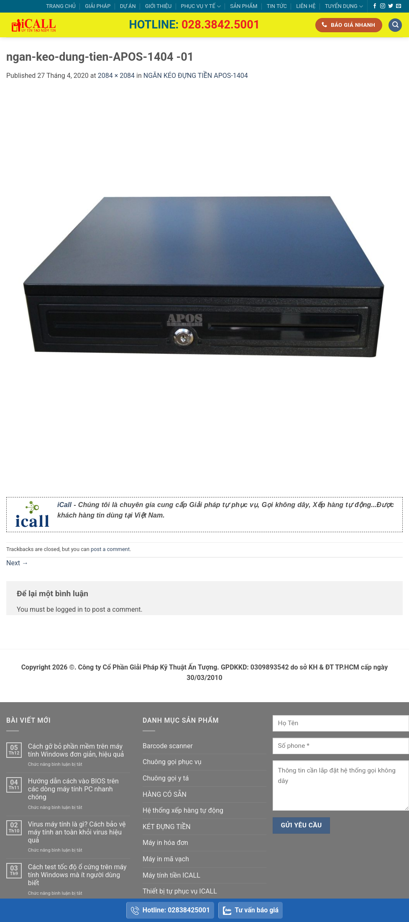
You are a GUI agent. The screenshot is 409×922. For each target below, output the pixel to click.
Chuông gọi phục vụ (172, 762)
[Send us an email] (398, 6)
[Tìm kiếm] (395, 25)
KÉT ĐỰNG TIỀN (167, 827)
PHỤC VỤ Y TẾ (201, 6)
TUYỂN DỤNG (344, 6)
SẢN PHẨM (243, 6)
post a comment (110, 549)
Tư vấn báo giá (251, 910)
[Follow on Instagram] (382, 6)
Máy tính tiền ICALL (171, 875)
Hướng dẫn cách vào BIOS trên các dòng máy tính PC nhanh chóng (73, 789)
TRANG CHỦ (61, 6)
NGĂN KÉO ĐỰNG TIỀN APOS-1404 (195, 76)
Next (17, 563)
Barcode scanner (168, 746)
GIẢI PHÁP (97, 6)
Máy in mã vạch (166, 859)
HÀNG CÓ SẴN (165, 794)
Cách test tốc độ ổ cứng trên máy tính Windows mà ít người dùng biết (77, 875)
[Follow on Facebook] (374, 6)
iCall (64, 504)
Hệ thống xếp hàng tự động (183, 810)
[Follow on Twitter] (390, 6)
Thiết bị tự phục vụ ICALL (180, 891)
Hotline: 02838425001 (170, 910)
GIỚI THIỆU (158, 6)
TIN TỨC (277, 6)
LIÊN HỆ (305, 6)
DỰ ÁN (128, 6)
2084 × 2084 (116, 76)
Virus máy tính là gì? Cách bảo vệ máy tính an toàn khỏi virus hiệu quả (77, 832)
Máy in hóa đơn (165, 843)
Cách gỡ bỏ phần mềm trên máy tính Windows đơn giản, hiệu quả (76, 750)
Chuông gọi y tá (166, 778)
